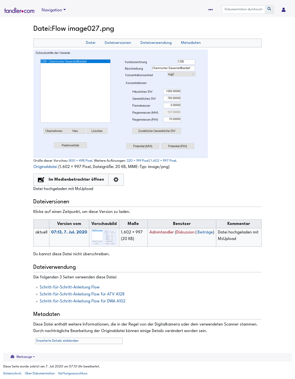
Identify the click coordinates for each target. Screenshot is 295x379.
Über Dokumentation (40, 373)
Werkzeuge (24, 357)
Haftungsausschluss (72, 373)
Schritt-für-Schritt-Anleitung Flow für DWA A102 (82, 301)
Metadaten (191, 43)
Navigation (52, 10)
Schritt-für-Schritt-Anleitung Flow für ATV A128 (82, 294)
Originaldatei (45, 167)
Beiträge (205, 232)
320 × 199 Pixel (138, 161)
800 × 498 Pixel (80, 161)
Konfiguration (116, 180)
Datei (90, 43)
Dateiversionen (118, 43)
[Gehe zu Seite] (269, 9)
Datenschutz (12, 373)
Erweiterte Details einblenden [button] (57, 341)
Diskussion (185, 232)
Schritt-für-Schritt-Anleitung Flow (69, 287)
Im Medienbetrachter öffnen (76, 180)
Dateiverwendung (156, 43)
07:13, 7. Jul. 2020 (69, 232)
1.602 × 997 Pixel (163, 161)
